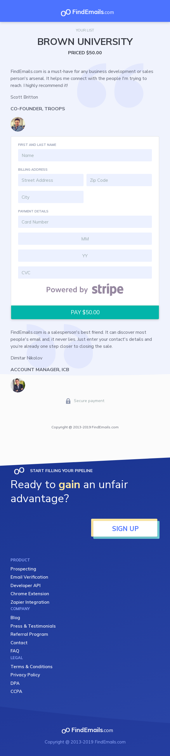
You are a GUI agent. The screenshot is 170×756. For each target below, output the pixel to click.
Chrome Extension (30, 593)
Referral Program (29, 634)
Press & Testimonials (33, 626)
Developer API (26, 585)
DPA (15, 683)
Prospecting (23, 569)
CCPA (16, 691)
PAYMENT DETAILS (33, 211)
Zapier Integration (30, 602)
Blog (15, 617)
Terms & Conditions (32, 666)
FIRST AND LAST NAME (37, 145)
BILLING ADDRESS (33, 169)
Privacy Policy (25, 675)
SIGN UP (125, 529)
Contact (19, 642)
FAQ (15, 651)
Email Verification (29, 577)
